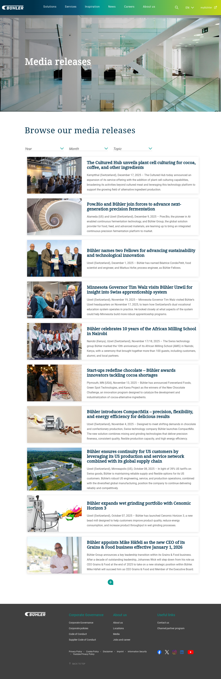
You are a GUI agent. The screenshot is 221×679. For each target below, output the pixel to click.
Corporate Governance (81, 622)
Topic (132, 149)
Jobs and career (121, 639)
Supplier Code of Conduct (82, 639)
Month (88, 149)
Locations (118, 628)
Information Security (137, 651)
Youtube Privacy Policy (83, 654)
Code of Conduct (78, 634)
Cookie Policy (92, 651)
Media (116, 634)
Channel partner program (170, 628)
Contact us (163, 622)
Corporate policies (78, 628)
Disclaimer (108, 651)
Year (44, 149)
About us (118, 622)
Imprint (120, 651)
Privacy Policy (75, 651)
